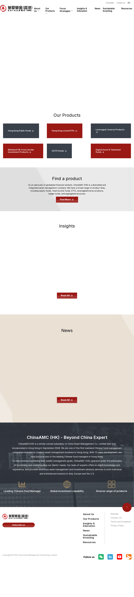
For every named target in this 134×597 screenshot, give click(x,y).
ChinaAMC (110, 3)
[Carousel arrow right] (129, 61)
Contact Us (121, 3)
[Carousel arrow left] (4, 61)
